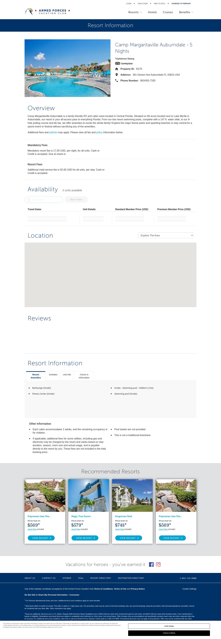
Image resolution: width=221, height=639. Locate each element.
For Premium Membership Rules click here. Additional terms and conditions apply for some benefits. (62, 601)
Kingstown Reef (123, 516)
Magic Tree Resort (81, 516)
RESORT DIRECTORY (100, 578)
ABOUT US (30, 578)
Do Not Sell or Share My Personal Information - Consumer (52, 595)
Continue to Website (169, 633)
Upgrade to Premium (181, 4)
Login (128, 4)
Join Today (143, 4)
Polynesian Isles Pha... (39, 516)
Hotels (152, 12)
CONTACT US (49, 578)
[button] (29, 68)
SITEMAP (67, 578)
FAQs (80, 578)
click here (64, 619)
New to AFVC (159, 4)
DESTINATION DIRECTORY (131, 578)
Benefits (186, 12)
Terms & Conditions (103, 589)
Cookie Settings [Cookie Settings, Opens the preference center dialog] (169, 626)
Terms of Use (120, 589)
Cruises (168, 12)
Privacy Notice (138, 589)
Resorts (135, 12)
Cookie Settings (189, 589)
